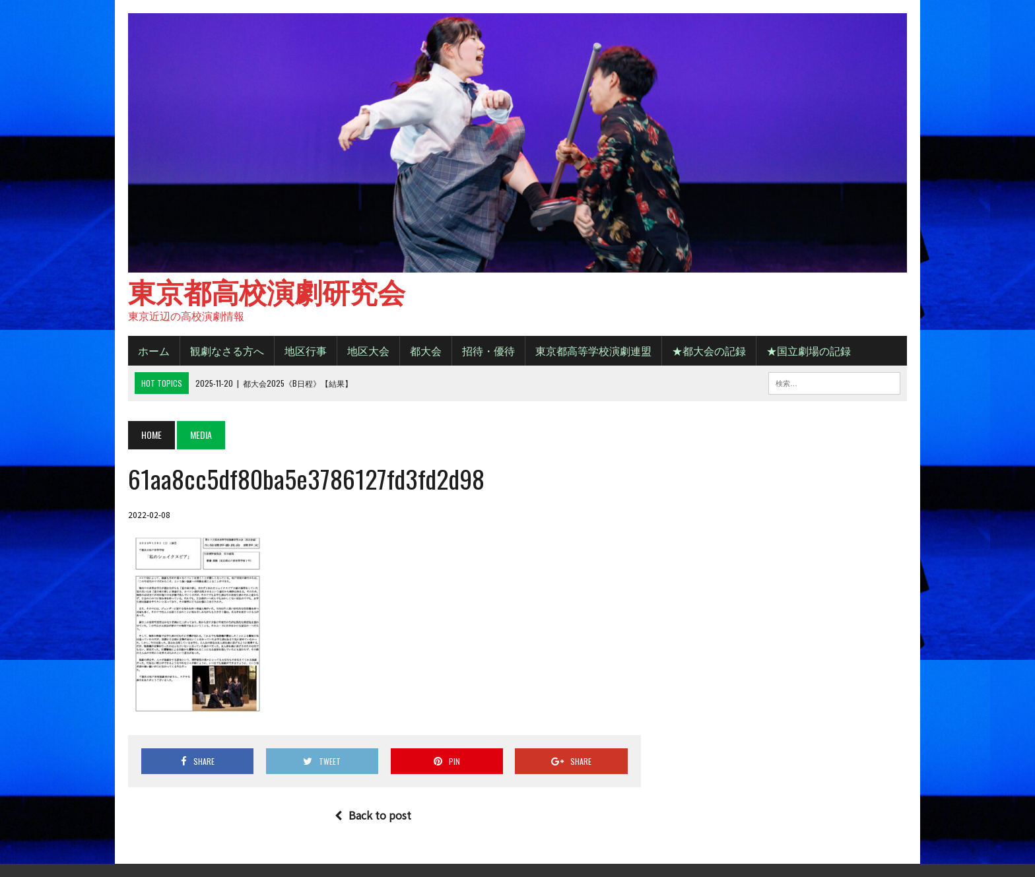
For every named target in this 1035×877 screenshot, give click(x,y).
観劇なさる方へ (227, 350)
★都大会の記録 (709, 350)
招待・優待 (488, 350)
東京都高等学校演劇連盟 (593, 350)
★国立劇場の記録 (808, 350)
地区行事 (305, 350)
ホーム (154, 350)
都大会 (426, 350)
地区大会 (368, 350)
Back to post (373, 815)
